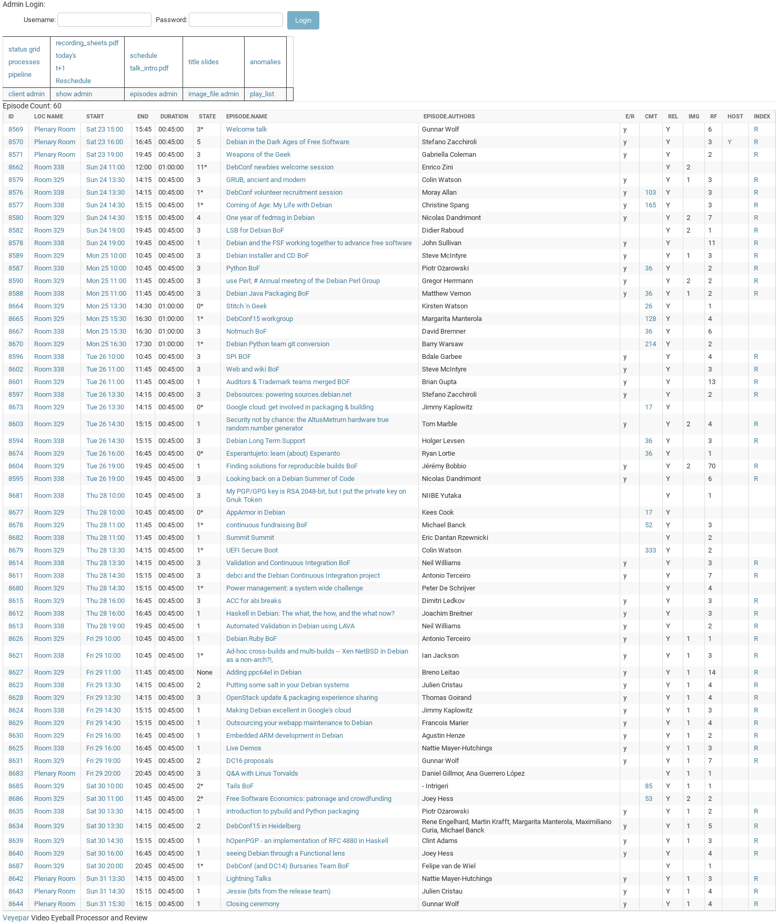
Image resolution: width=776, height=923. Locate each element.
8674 (15, 453)
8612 (15, 613)
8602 (15, 369)
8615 (15, 601)
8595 (15, 479)
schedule (143, 55)
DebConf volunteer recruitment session (284, 192)
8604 (15, 466)
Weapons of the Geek (258, 154)
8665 (15, 319)
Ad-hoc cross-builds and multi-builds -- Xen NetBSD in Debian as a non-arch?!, (317, 655)
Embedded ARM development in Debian (284, 735)
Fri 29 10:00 (103, 639)
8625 (15, 748)
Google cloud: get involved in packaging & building (300, 407)
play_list (262, 94)
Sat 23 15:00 (104, 129)
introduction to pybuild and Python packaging (292, 811)
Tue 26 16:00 (105, 453)
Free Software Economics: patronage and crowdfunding (308, 798)
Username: (40, 20)
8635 (15, 811)
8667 (15, 331)
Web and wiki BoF (252, 369)
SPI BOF (238, 356)
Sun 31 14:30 (105, 891)
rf (713, 116)
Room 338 (49, 167)
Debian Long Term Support (265, 441)
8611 (15, 575)
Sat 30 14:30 (104, 841)
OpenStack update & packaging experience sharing (302, 697)
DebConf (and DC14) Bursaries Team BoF (287, 866)
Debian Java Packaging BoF (267, 293)
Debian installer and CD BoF (267, 255)
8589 (15, 255)
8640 (15, 853)
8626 (15, 639)
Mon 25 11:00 (106, 281)
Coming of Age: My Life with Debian (279, 205)
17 (648, 407)
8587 (15, 268)
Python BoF (243, 268)
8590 (15, 281)
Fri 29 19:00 (103, 761)
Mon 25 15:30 (106, 319)
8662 (15, 167)
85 (648, 786)
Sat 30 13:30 (104, 811)
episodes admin (153, 94)
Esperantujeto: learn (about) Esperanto (283, 453)
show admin (74, 94)
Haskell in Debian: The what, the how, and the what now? (310, 613)
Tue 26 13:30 (105, 394)
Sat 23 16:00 (104, 142)
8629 (15, 723)
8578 (15, 243)
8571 (15, 154)
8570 (15, 142)
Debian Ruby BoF (251, 639)
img (694, 116)
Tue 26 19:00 (105, 466)
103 (650, 192)
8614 (15, 563)
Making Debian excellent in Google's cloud (288, 710)
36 (648, 268)
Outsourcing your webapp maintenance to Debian (299, 723)
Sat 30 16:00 (104, 853)
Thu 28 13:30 (105, 550)
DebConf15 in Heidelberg (263, 826)
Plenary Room (54, 129)
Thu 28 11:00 (105, 525)
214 (650, 344)
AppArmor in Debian (255, 512)
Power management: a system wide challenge (294, 588)
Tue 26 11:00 (105, 369)
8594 (15, 441)
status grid (24, 49)
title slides (203, 62)
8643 (15, 891)
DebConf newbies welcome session (280, 167)
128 (650, 319)
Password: (171, 20)
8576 (15, 192)
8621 (15, 655)
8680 (15, 588)
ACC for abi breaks (253, 601)
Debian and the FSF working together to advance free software (319, 243)
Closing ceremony (252, 904)
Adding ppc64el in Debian (263, 672)
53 (648, 798)
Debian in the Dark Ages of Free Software (287, 142)
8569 (15, 129)
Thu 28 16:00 (105, 601)
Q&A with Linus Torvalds (262, 773)
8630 (15, 735)
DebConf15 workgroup (259, 319)
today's (66, 55)
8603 (15, 424)
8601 (15, 382)
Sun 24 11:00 (105, 167)
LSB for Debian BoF (255, 230)
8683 (15, 773)
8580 (15, 218)
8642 (15, 878)
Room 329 (49, 180)
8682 (15, 537)
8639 (15, 841)
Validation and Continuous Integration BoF (288, 563)
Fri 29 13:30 (103, 685)
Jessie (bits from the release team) (278, 891)
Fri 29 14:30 (103, 710)
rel (673, 116)
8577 (15, 205)
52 (648, 525)
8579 (15, 180)
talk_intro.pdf (149, 68)
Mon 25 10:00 (106, 255)
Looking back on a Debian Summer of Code (290, 479)
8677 (15, 512)
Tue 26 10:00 (105, 356)
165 (650, 205)
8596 (15, 356)
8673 (15, 407)
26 (648, 306)
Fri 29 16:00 (103, 735)
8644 (15, 904)
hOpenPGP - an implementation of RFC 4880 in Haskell (307, 841)
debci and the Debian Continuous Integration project (303, 575)
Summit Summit (250, 537)
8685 (15, 786)
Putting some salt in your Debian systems (287, 685)
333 (650, 550)
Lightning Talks (248, 878)
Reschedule (73, 81)
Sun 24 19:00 (105, 230)
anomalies (265, 62)
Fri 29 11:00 (103, 672)
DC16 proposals (250, 761)
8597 (15, 394)
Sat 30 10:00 (104, 786)
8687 (15, 866)
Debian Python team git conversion (277, 344)
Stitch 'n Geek (246, 306)
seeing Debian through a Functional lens (285, 853)
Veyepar (16, 918)
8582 (15, 230)
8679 (15, 550)
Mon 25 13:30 (106, 306)
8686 (15, 798)
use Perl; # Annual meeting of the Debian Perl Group (303, 281)
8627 (15, 672)
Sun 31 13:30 (105, 878)
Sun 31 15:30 (105, 904)
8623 (15, 685)
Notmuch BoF (246, 331)
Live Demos (243, 748)
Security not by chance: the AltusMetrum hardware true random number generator (307, 424)
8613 (15, 626)
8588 (15, 293)
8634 (15, 826)
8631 (15, 761)
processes (24, 62)
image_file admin (213, 94)
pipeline (20, 74)
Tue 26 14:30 (105, 424)
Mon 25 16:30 (106, 344)
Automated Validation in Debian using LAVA (290, 626)
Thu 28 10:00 (105, 495)
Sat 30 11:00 (104, 798)
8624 (15, 710)
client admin (26, 94)
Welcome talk (246, 129)
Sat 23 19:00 (104, 154)
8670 (15, 344)
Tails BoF (240, 786)
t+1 (60, 68)
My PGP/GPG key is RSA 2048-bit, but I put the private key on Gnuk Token (316, 495)
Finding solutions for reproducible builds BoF (292, 466)
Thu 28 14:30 (105, 575)
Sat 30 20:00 (104, 866)
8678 (15, 525)
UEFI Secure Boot (252, 550)
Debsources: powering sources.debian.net (288, 394)
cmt (651, 116)
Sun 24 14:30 (105, 205)
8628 (15, 697)
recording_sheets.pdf (87, 43)
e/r (630, 116)
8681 (15, 495)
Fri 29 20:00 (103, 773)
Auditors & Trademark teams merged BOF (288, 382)
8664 (15, 306)
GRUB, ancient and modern (266, 180)
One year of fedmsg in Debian (270, 218)
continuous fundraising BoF (267, 525)
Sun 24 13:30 (105, 180)
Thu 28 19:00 (105, 626)
